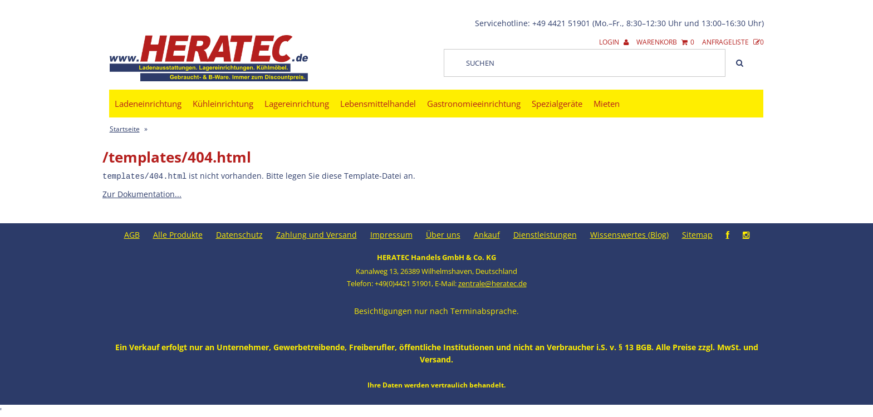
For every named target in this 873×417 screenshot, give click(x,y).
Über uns (443, 234)
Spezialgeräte (557, 103)
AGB (132, 234)
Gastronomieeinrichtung (474, 103)
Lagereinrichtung (296, 103)
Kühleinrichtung (223, 103)
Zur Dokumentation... (142, 193)
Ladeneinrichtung (148, 103)
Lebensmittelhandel (378, 103)
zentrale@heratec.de (492, 283)
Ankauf (487, 234)
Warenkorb (665, 42)
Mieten (607, 103)
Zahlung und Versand (316, 234)
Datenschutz (239, 234)
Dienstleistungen (545, 234)
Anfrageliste (733, 42)
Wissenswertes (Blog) (629, 234)
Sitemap (697, 234)
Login (614, 42)
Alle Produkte (178, 234)
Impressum (391, 234)
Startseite (125, 129)
